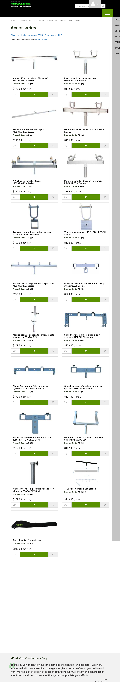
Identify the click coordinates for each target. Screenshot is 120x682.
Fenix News (42, 39)
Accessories (74, 20)
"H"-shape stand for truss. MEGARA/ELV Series (27, 181)
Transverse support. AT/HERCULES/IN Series (85, 233)
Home (13, 20)
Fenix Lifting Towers (56, 20)
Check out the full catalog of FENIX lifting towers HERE (36, 35)
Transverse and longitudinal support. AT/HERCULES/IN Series (33, 233)
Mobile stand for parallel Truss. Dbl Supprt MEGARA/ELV (83, 438)
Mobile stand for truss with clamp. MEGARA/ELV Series (83, 181)
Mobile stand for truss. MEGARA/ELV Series (84, 130)
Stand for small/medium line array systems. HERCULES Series (83, 387)
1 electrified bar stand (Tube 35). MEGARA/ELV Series (31, 79)
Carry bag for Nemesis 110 (27, 540)
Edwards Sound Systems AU (31, 20)
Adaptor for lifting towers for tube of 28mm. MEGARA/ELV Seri (33, 489)
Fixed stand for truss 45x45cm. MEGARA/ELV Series (81, 79)
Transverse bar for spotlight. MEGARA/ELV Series (28, 130)
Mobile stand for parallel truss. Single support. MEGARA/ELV (33, 335)
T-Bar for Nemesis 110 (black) (80, 488)
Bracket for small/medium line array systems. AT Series (84, 284)
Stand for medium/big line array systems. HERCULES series (82, 335)
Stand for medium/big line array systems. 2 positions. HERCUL (30, 387)
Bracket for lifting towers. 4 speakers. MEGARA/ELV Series (34, 284)
